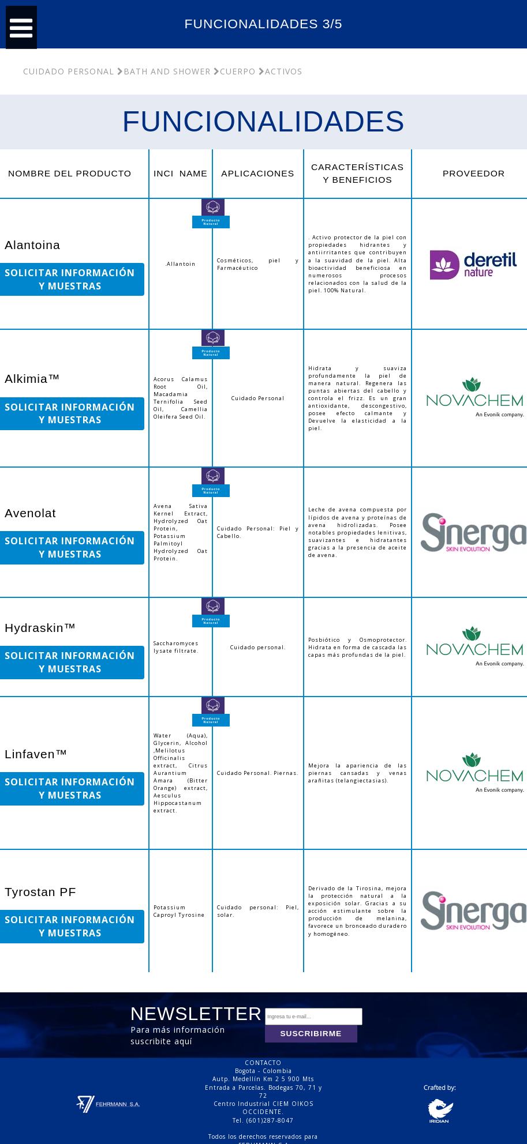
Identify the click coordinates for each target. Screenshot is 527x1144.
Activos (280, 71)
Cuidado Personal (68, 71)
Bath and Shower (164, 71)
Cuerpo (235, 71)
